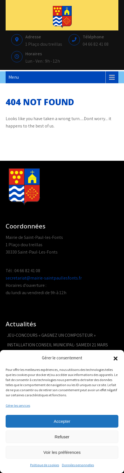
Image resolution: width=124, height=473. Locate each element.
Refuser (62, 436)
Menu (13, 77)
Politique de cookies (44, 465)
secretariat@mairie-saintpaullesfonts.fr (44, 278)
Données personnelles (78, 465)
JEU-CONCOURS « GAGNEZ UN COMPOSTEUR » (51, 335)
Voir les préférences (62, 452)
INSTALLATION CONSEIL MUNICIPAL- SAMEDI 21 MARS (57, 345)
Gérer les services (18, 405)
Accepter (62, 421)
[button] (115, 358)
